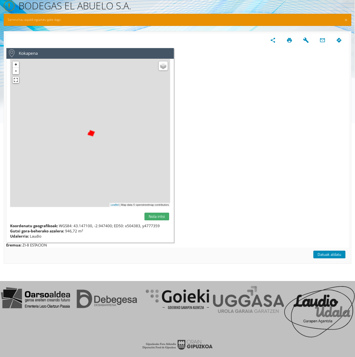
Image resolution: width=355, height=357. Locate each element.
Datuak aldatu (329, 254)
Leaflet (115, 204)
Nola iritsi (157, 216)
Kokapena (28, 53)
